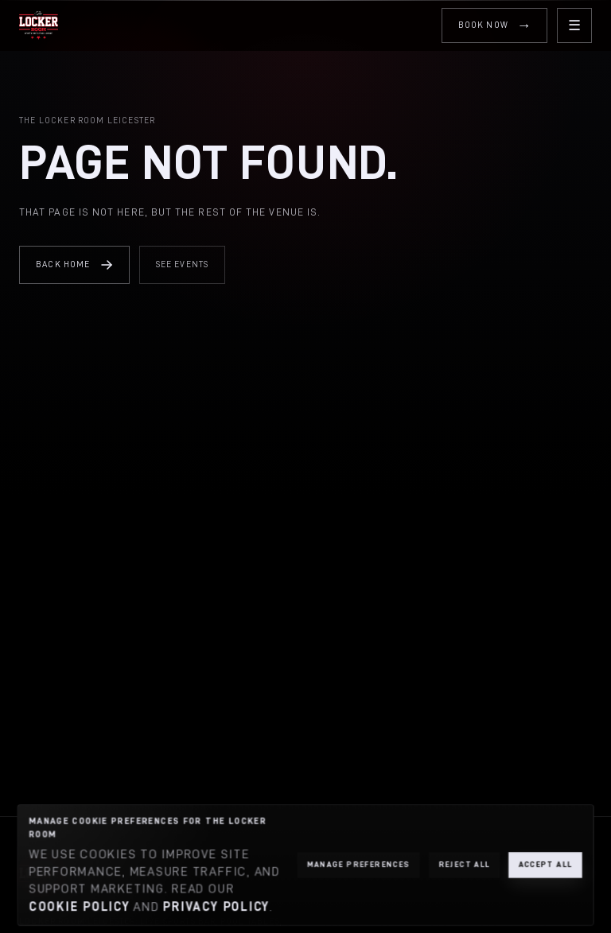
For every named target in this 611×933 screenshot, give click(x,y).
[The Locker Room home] (38, 25)
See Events (182, 264)
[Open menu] (574, 25)
